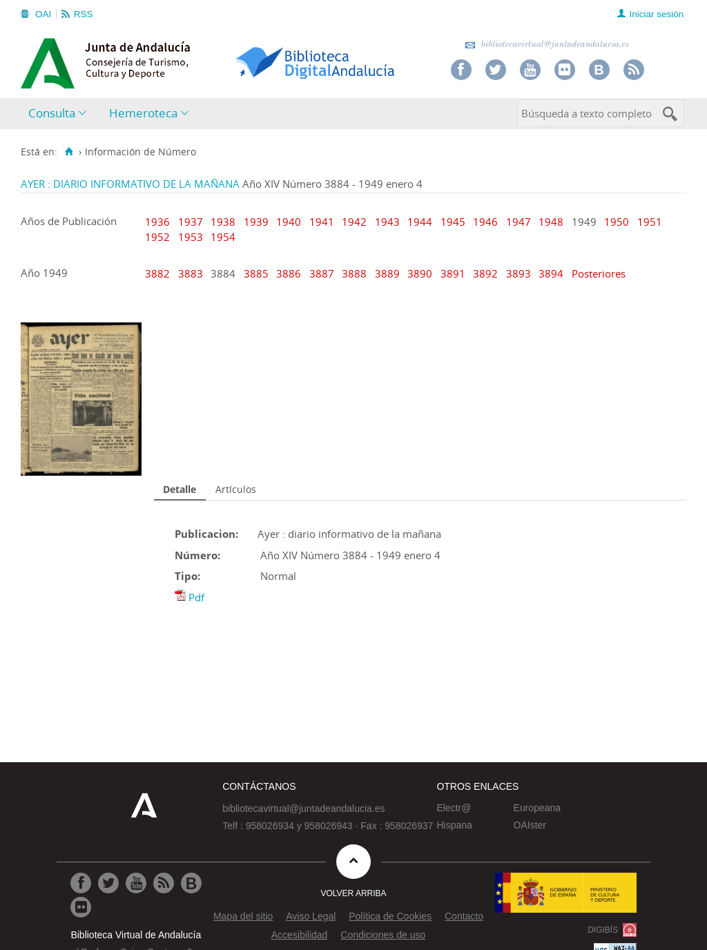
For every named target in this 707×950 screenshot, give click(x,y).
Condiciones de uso (382, 934)
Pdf (196, 597)
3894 (552, 273)
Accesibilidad (299, 934)
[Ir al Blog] (191, 883)
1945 (452, 222)
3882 (159, 273)
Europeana (537, 807)
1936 (157, 222)
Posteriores (599, 273)
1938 (223, 222)
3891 (454, 273)
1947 (518, 222)
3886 (290, 273)
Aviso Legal (311, 916)
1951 (649, 222)
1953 (190, 237)
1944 (419, 222)
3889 (389, 273)
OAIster (530, 825)
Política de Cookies (390, 916)
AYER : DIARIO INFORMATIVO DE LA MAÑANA (130, 184)
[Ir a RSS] (163, 883)
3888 (355, 273)
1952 (157, 237)
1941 (321, 222)
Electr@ (453, 807)
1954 (223, 237)
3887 (323, 273)
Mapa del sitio (243, 916)
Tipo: (187, 576)
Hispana (454, 825)
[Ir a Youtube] (136, 883)
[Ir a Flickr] (80, 907)
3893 (520, 273)
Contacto (464, 916)
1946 (485, 222)
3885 (257, 273)
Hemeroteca (143, 113)
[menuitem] (60, 113)
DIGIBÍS (603, 930)
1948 (551, 222)
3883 (192, 273)
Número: (197, 555)
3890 (421, 273)
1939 (256, 222)
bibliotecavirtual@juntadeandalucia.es (547, 44)
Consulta (51, 113)
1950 (616, 222)
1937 (190, 222)
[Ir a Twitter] (108, 883)
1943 (387, 222)
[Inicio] (69, 152)
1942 (354, 222)
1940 (288, 222)
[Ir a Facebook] (80, 883)
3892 (487, 273)
